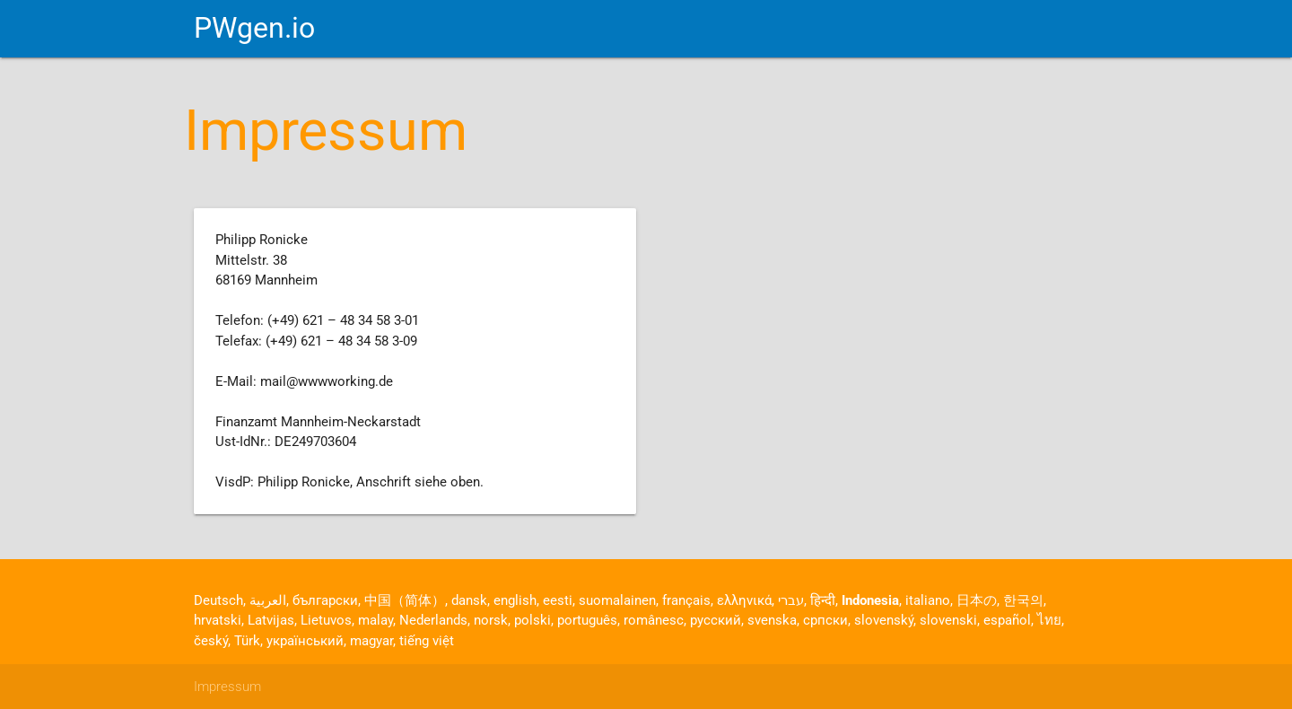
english (515, 600)
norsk (491, 620)
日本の (976, 600)
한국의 (1023, 600)
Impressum (227, 686)
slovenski (948, 620)
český (211, 641)
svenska (772, 620)
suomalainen (617, 600)
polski (532, 620)
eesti (557, 600)
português (587, 620)
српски (825, 620)
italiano (927, 600)
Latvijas (271, 620)
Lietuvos (326, 620)
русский (715, 620)
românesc (654, 620)
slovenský (883, 620)
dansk (469, 600)
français (686, 600)
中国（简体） (404, 600)
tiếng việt (426, 641)
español (1007, 620)
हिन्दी (822, 600)
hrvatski (217, 620)
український (305, 641)
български (325, 600)
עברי (791, 600)
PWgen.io (254, 28)
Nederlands (433, 620)
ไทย (1049, 620)
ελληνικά (744, 600)
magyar (371, 641)
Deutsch (218, 600)
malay (375, 620)
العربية (267, 600)
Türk (247, 641)
